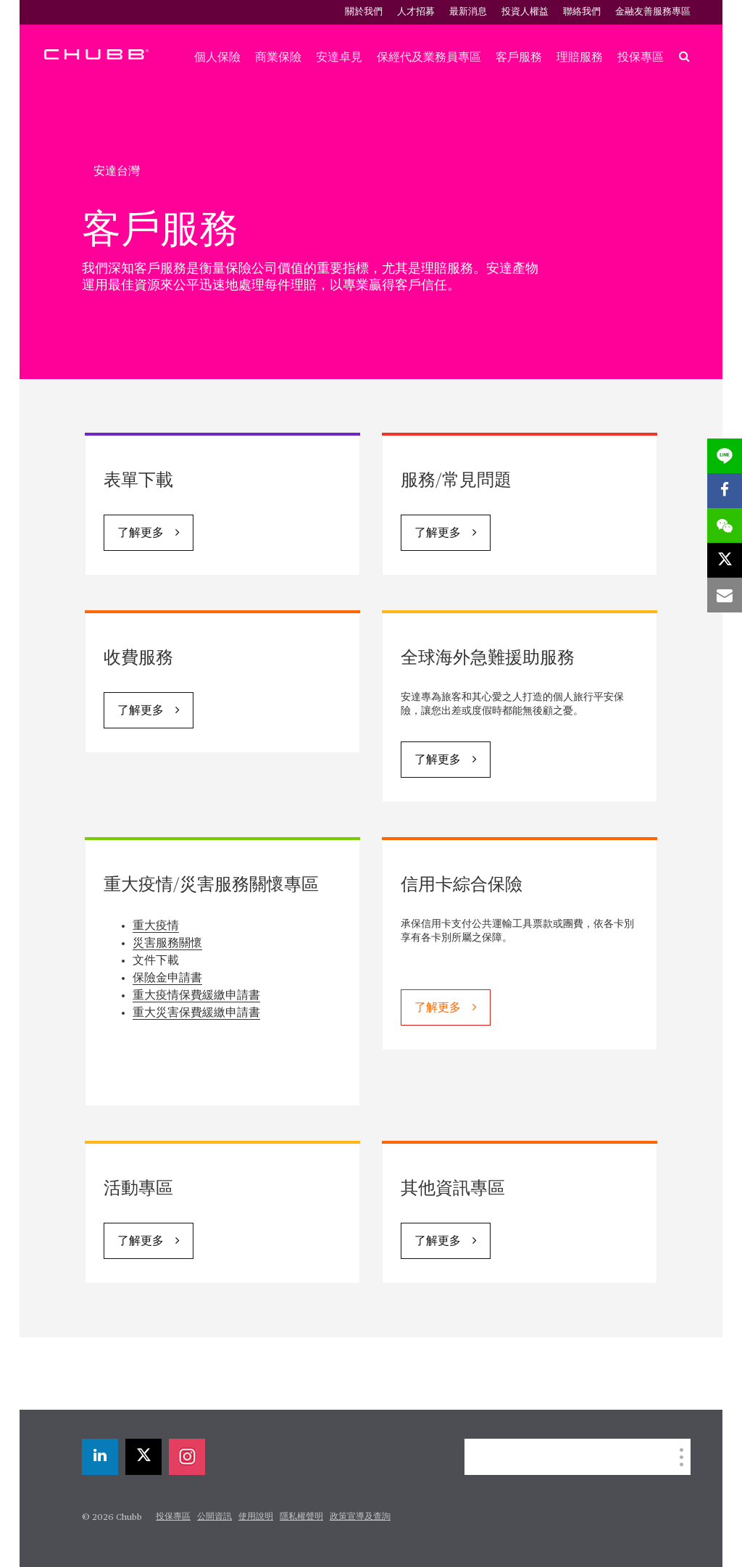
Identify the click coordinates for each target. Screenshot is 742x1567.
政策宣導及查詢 (360, 1517)
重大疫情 (156, 926)
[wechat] (724, 525)
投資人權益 (525, 12)
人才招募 (416, 12)
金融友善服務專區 (653, 12)
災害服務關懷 (167, 943)
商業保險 (278, 57)
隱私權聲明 (301, 1517)
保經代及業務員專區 (429, 57)
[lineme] (724, 455)
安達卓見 (339, 57)
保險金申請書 (167, 978)
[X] (143, 1457)
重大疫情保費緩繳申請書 (196, 996)
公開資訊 (214, 1517)
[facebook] (724, 490)
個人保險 (217, 57)
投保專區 (640, 57)
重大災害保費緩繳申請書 (196, 1013)
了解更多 (140, 533)
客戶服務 (519, 57)
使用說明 (255, 1517)
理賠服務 (579, 57)
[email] (724, 595)
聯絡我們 (582, 12)
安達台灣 (116, 171)
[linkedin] (100, 1457)
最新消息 (468, 12)
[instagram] (187, 1457)
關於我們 (364, 12)
